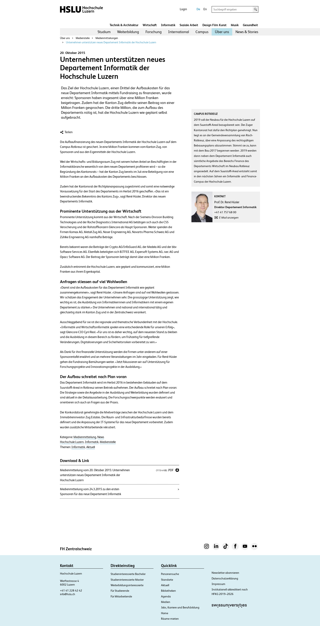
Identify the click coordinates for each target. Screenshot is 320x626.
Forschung (154, 32)
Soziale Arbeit (189, 25)
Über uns (222, 32)
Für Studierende (120, 590)
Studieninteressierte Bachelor (128, 574)
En (205, 9)
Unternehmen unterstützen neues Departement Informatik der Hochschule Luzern (111, 42)
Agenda (166, 596)
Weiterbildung (128, 32)
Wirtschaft (150, 25)
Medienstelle (83, 38)
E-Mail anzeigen (229, 217)
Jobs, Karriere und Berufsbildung (180, 607)
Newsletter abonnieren (225, 572)
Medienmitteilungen (107, 38)
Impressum (218, 584)
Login (183, 9)
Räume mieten (170, 618)
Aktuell (90, 447)
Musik (235, 25)
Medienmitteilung (84, 437)
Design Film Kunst (214, 25)
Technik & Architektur (124, 25)
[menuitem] (104, 32)
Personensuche (170, 574)
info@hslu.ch (67, 594)
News (100, 437)
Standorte (167, 579)
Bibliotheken (168, 590)
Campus (202, 32)
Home (164, 613)
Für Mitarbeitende (121, 596)
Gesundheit (250, 25)
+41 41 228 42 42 (71, 590)
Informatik (168, 25)
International (178, 32)
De (198, 9)
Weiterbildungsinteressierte (127, 585)
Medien (165, 602)
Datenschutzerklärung (225, 578)
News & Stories (247, 32)
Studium (104, 32)
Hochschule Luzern (72, 442)
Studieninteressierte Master (127, 579)
